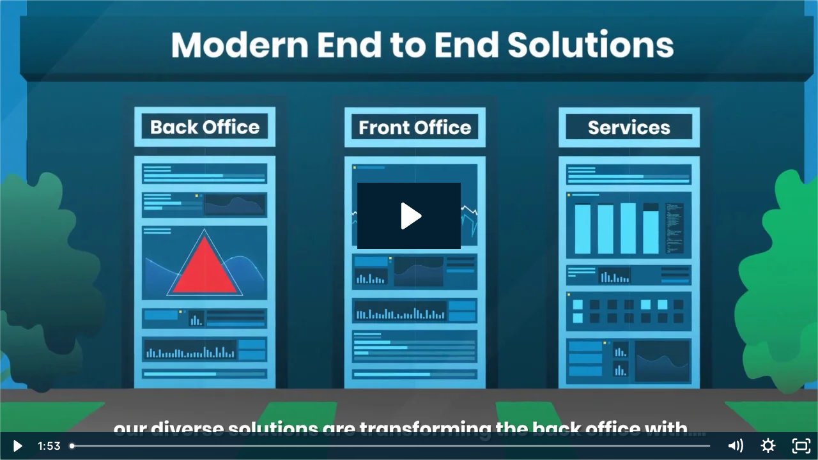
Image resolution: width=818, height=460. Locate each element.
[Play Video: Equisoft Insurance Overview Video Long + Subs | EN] (409, 216)
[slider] (391, 446)
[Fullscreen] (801, 446)
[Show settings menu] (768, 446)
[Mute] (735, 446)
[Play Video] (16, 446)
